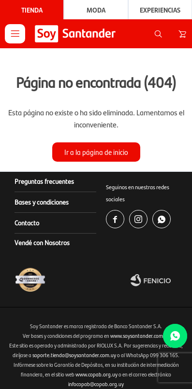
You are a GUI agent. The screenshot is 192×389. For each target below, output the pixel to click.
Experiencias (160, 9)
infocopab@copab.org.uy (96, 384)
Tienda (32, 9)
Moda (96, 9)
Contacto (27, 222)
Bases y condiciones (42, 202)
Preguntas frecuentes (44, 181)
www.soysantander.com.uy (140, 335)
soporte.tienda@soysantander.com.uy (74, 355)
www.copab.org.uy (96, 374)
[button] (158, 34)
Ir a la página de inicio (96, 152)
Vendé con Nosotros (42, 242)
